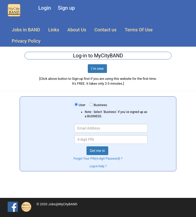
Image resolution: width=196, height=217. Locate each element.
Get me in (97, 151)
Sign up (66, 8)
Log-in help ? (97, 166)
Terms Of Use (139, 29)
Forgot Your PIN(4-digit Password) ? (98, 158)
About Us (76, 29)
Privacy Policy (26, 41)
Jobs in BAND (26, 29)
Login (44, 8)
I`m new (97, 69)
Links (53, 29)
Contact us (105, 29)
